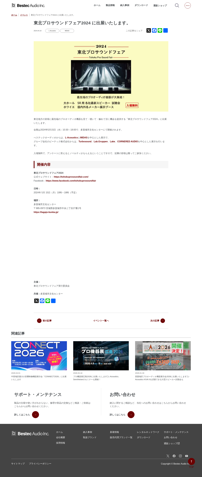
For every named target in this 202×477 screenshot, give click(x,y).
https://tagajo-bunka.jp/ (46, 212)
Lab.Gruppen (101, 141)
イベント (24, 15)
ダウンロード (141, 5)
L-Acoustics (52, 31)
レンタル (148, 432)
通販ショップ (161, 5)
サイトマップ (18, 463)
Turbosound (85, 141)
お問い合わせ (170, 437)
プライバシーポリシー (40, 463)
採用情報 (60, 443)
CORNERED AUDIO (127, 141)
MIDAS (67, 31)
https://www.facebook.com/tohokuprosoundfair (71, 181)
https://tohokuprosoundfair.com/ (71, 177)
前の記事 (44, 320)
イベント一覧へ (101, 320)
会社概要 (60, 437)
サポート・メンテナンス (176, 432)
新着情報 (114, 432)
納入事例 (124, 5)
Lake (112, 141)
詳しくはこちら (26, 414)
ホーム (97, 5)
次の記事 (157, 320)
